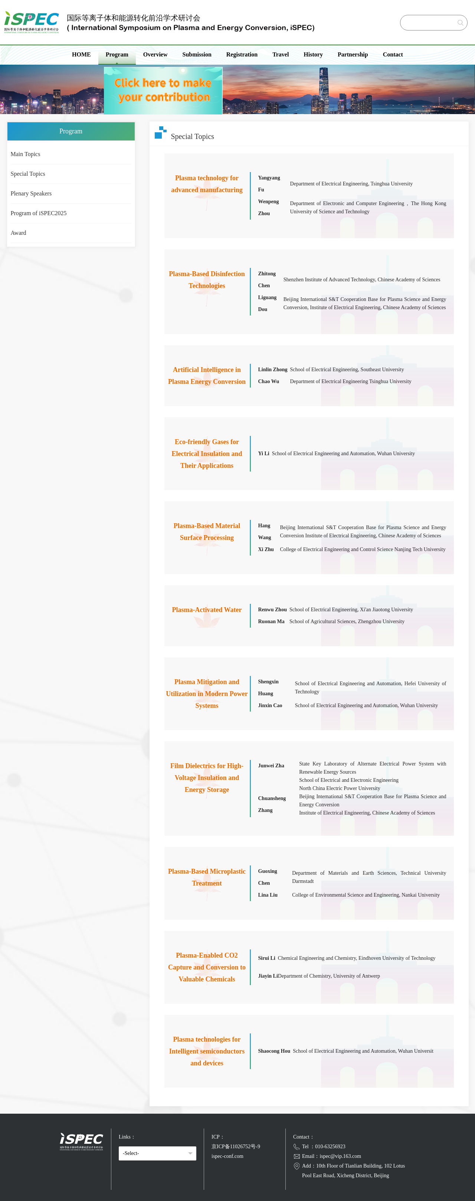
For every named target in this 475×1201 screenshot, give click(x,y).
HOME (81, 54)
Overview (155, 54)
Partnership (353, 54)
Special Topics (28, 174)
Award (18, 233)
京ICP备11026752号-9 (236, 1146)
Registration (242, 54)
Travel (280, 54)
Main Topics (25, 154)
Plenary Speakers (31, 193)
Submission (197, 54)
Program (117, 54)
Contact (393, 54)
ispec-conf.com (227, 1156)
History (313, 54)
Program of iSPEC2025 (39, 213)
